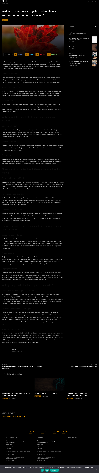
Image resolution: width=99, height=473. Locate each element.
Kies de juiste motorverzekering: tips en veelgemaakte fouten (79, 39)
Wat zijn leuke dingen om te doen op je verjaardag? (84, 366)
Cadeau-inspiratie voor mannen (77, 47)
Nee (47, 470)
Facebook (35, 432)
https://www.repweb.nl (17, 351)
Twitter (68, 432)
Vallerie (14, 349)
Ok (42, 470)
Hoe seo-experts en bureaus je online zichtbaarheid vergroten (78, 62)
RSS (58, 432)
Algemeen (5, 20)
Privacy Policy (54, 470)
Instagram (48, 432)
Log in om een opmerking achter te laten (14, 416)
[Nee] (97, 469)
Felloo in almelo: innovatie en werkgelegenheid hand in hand (77, 54)
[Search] (95, 27)
